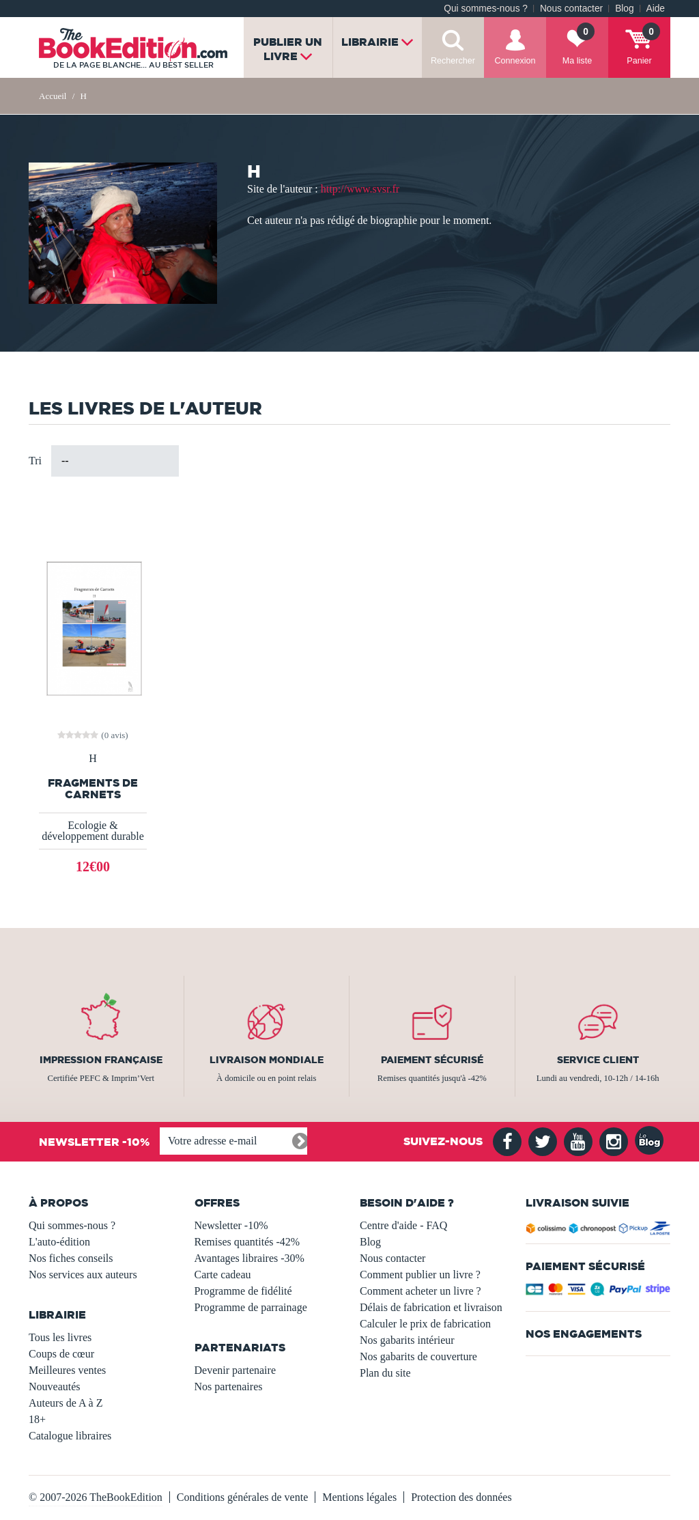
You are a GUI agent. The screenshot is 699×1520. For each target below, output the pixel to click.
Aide (655, 8)
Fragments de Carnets (93, 788)
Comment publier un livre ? (420, 1274)
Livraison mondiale (267, 1059)
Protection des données (461, 1497)
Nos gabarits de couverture (418, 1356)
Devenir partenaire (235, 1370)
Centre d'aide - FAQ (403, 1225)
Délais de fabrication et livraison (431, 1307)
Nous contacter (571, 8)
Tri (35, 460)
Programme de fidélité (243, 1291)
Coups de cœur (61, 1354)
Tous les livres (60, 1337)
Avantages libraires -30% (249, 1258)
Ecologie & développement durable (93, 830)
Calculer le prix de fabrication (425, 1323)
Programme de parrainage (251, 1307)
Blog (624, 8)
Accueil (52, 96)
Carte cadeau (223, 1274)
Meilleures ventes (67, 1370)
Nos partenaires (229, 1386)
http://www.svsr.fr (360, 189)
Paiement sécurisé (432, 1059)
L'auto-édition (59, 1242)
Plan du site (385, 1373)
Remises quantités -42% (247, 1242)
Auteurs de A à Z (65, 1403)
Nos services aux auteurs (83, 1274)
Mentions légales (359, 1497)
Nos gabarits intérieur (407, 1340)
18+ (37, 1419)
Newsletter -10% (231, 1225)
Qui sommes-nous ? (486, 8)
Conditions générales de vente (242, 1497)
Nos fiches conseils (71, 1258)
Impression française (101, 1059)
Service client (598, 1059)
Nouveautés (55, 1386)
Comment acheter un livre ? (420, 1291)
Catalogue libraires (70, 1435)
